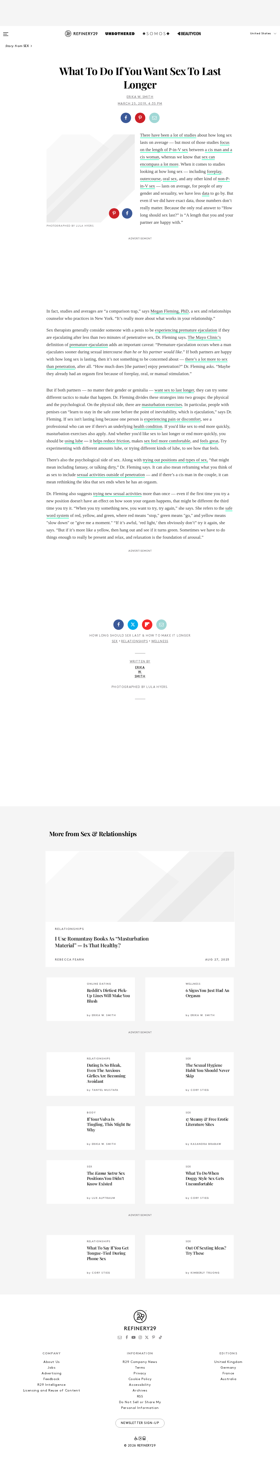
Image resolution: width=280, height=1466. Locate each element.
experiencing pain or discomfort (172, 419)
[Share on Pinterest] (140, 118)
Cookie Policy (140, 1379)
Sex (115, 641)
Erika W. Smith (140, 97)
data (205, 193)
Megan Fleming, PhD (170, 311)
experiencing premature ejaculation (186, 330)
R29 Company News (140, 1362)
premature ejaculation (88, 344)
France (228, 1373)
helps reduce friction (111, 440)
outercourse (150, 178)
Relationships (134, 641)
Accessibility (140, 1385)
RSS (140, 1396)
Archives (140, 1390)
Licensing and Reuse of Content (51, 1390)
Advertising (52, 1373)
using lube (73, 440)
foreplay (214, 171)
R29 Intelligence (51, 1385)
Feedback (51, 1379)
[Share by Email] (154, 118)
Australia (228, 1379)
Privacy (140, 1373)
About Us (51, 1362)
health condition (148, 426)
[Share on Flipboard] (147, 624)
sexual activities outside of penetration (111, 474)
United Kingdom (228, 1362)
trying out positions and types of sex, (175, 459)
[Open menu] (5, 31)
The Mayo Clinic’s (204, 337)
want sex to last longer (174, 390)
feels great (209, 440)
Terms (140, 1367)
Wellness (159, 641)
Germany (228, 1367)
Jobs (52, 1367)
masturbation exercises (162, 404)
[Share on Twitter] (133, 624)
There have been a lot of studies (168, 135)
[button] (254, 38)
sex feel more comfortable (167, 440)
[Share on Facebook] (126, 118)
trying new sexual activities (117, 493)
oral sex (170, 178)
